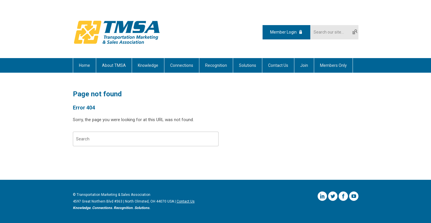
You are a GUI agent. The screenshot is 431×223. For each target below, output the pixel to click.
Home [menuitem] (84, 65)
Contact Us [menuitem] (278, 65)
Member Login (283, 32)
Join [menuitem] (304, 65)
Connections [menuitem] (181, 65)
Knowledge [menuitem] (148, 65)
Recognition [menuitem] (216, 65)
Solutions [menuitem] (247, 65)
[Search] (146, 139)
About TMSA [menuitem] (114, 65)
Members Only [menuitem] (333, 65)
